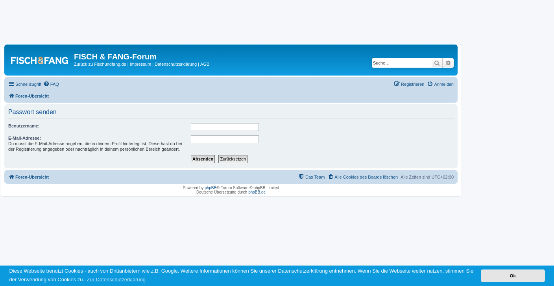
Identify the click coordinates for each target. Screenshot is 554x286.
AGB (204, 64)
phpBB (210, 188)
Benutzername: (23, 126)
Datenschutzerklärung (176, 64)
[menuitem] (51, 84)
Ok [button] (513, 275)
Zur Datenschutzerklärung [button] (116, 279)
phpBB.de (257, 192)
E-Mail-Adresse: (24, 138)
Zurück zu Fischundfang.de (100, 64)
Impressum (140, 64)
